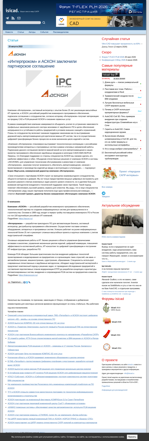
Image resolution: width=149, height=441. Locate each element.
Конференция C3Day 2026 (114, 60)
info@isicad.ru (129, 373)
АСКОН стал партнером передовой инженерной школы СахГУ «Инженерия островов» (46, 403)
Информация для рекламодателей (114, 390)
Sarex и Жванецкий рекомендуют (114, 261)
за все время (119, 78)
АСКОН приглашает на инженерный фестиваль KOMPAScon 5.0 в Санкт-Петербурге (46, 400)
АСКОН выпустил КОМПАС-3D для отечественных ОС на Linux (36, 323)
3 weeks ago (126, 294)
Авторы (32, 32)
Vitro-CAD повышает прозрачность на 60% (121, 44)
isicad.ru (131, 364)
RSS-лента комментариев (113, 237)
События (44, 32)
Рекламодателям (61, 32)
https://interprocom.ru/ (28, 275)
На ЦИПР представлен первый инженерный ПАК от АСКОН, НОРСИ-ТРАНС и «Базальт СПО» (50, 419)
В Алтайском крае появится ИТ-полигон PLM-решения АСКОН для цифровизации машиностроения (53, 373)
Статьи (21, 32)
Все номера (107, 187)
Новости (9, 32)
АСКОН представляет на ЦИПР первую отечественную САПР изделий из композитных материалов (52, 422)
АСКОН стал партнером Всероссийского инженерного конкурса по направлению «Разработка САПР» (53, 334)
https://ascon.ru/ (26, 218)
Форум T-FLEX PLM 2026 (113, 57)
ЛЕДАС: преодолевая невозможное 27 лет (117, 272)
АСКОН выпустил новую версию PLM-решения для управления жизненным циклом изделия (49, 369)
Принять (132, 437)
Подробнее (106, 386)
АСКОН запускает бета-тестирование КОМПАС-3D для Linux (35, 354)
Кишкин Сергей (107, 244)
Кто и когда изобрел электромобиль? (121, 149)
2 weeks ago (131, 261)
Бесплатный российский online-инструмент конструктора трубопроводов (119, 156)
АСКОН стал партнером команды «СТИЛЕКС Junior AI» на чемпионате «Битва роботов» (47, 415)
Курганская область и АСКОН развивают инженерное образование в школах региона (46, 357)
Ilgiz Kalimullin (106, 266)
